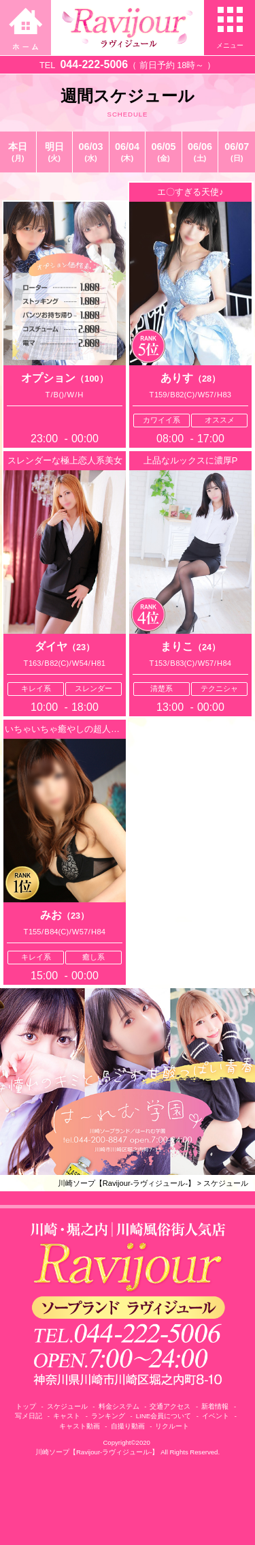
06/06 (200, 152)
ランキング (108, 1416)
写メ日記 (28, 1416)
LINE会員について (163, 1416)
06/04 (127, 152)
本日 (18, 152)
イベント (215, 1416)
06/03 (91, 152)
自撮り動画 (128, 1426)
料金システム (119, 1406)
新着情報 (214, 1406)
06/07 (236, 152)
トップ (26, 1406)
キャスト (66, 1416)
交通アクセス (170, 1406)
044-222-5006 (94, 64)
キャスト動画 (79, 1426)
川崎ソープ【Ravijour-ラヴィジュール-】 (127, 1183)
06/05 (164, 152)
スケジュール (225, 1183)
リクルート (172, 1426)
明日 (55, 152)
